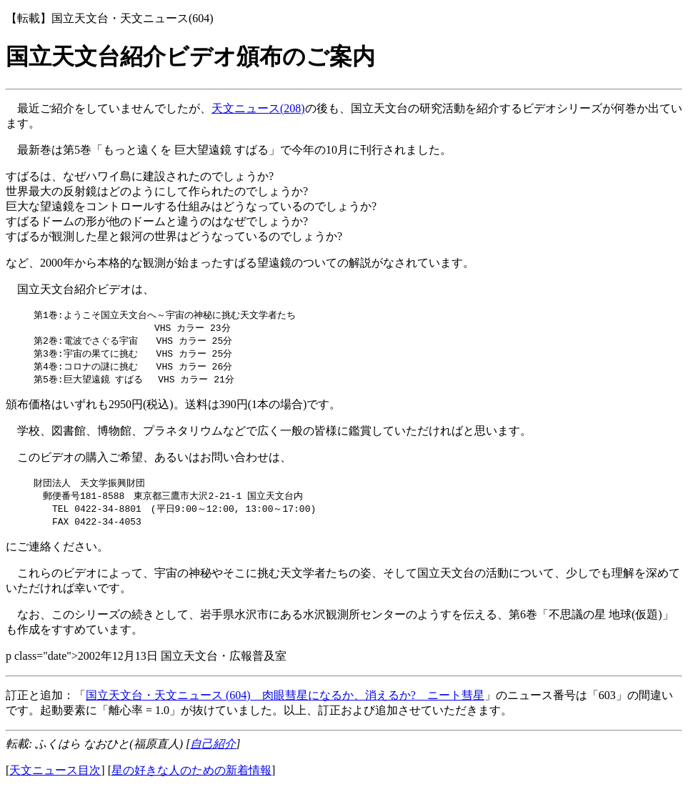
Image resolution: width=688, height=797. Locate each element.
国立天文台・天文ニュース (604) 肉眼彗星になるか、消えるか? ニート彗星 (285, 702)
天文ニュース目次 (55, 777)
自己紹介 (213, 751)
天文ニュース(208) (258, 108)
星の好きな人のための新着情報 (191, 777)
